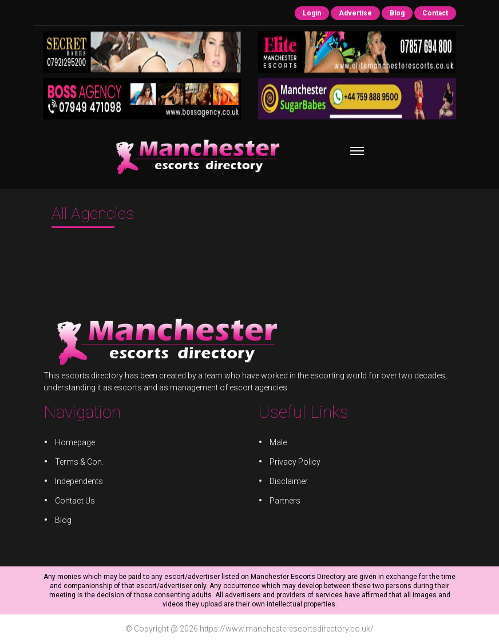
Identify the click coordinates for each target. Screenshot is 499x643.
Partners (284, 500)
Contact (435, 13)
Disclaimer (287, 481)
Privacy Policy (293, 462)
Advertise (355, 13)
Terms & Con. (84, 462)
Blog (397, 13)
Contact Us (80, 500)
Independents (84, 481)
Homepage (80, 443)
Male (277, 443)
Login (312, 13)
